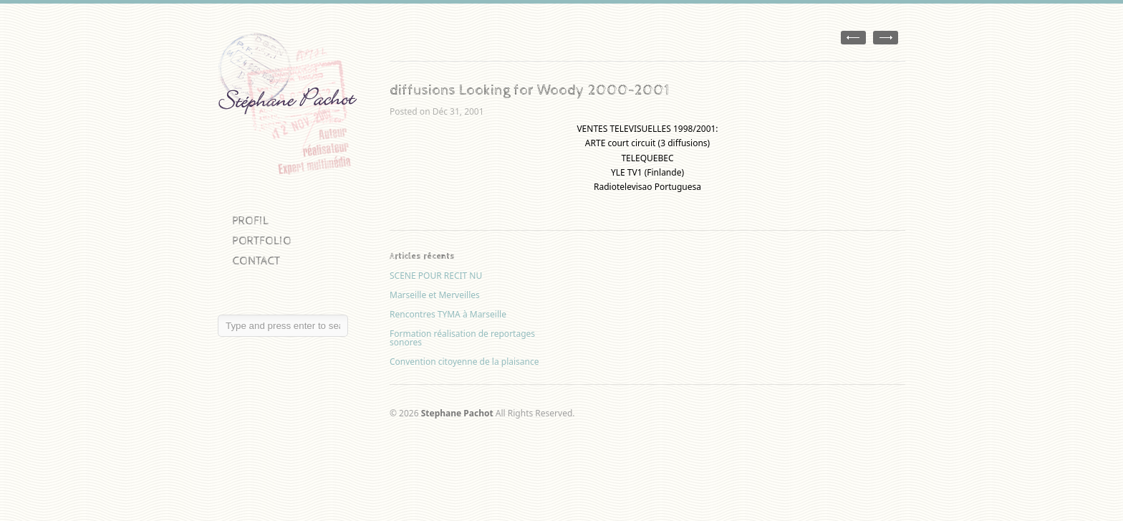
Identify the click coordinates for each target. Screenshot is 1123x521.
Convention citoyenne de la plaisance (464, 361)
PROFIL (250, 221)
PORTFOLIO (261, 241)
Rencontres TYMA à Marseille (448, 314)
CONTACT (256, 261)
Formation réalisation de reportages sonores (462, 338)
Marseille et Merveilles (435, 295)
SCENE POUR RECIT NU (436, 275)
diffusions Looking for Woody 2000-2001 (530, 90)
